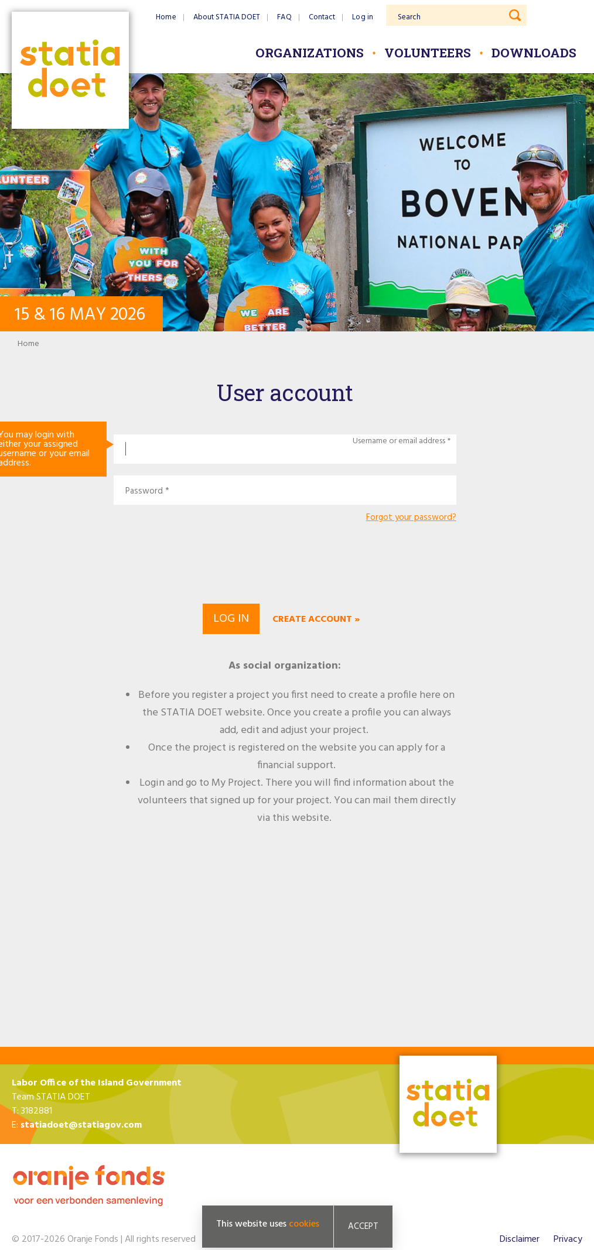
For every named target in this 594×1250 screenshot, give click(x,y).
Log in (362, 17)
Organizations (309, 52)
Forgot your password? (411, 517)
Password (144, 491)
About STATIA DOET (227, 17)
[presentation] (285, 561)
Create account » (316, 619)
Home (166, 17)
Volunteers (427, 52)
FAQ (284, 17)
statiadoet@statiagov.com (81, 1125)
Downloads (533, 52)
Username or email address (399, 441)
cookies (304, 1224)
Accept (363, 1227)
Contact (322, 17)
